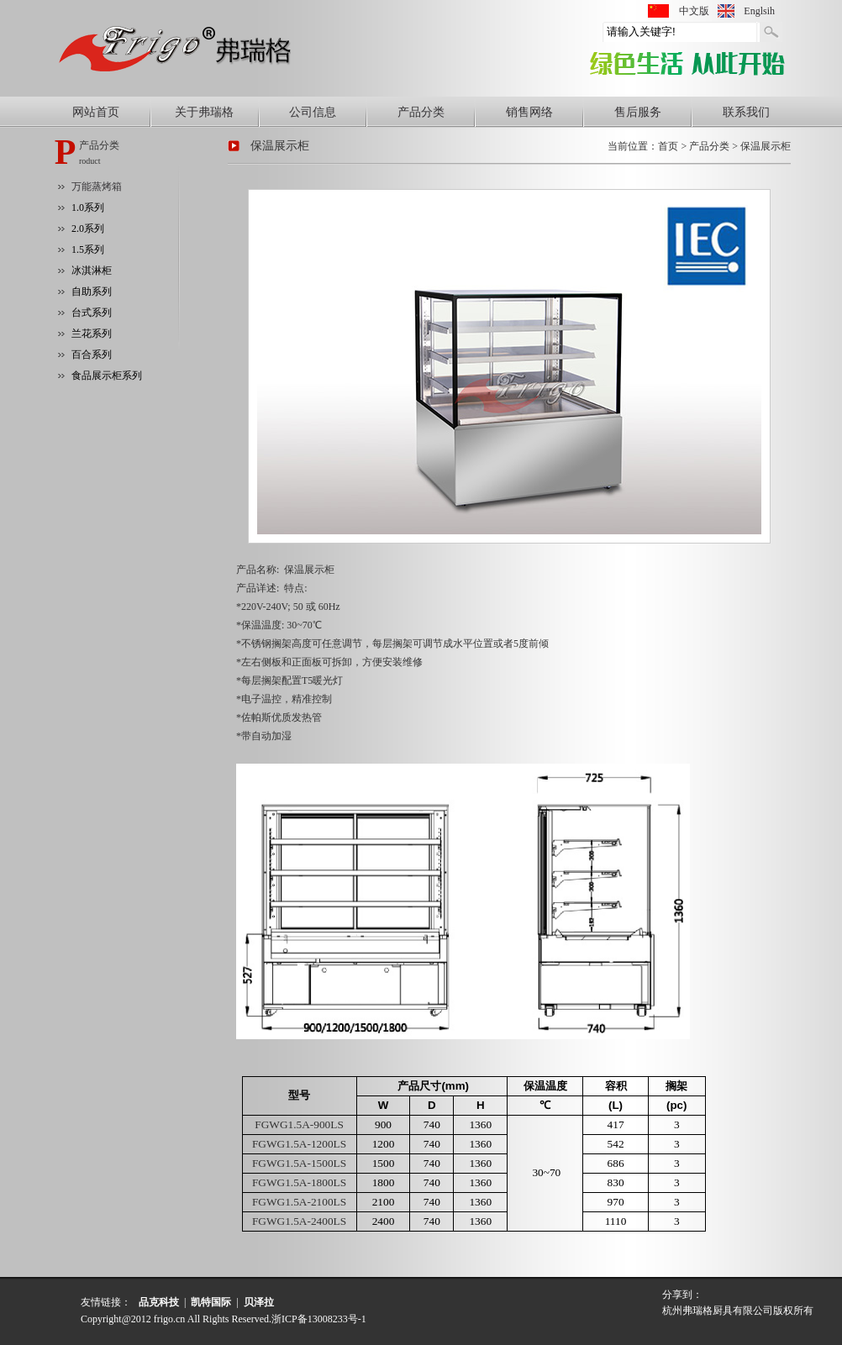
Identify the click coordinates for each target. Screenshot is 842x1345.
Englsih (759, 11)
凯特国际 (211, 1302)
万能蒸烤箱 (96, 186)
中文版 (694, 11)
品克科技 (159, 1302)
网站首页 (95, 112)
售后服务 (637, 112)
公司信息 (312, 112)
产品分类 (421, 112)
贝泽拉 (259, 1302)
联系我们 (746, 112)
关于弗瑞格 (204, 112)
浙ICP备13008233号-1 (318, 1319)
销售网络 (529, 112)
